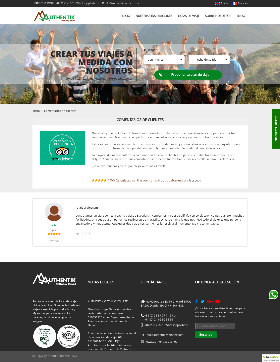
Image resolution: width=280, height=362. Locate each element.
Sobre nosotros (218, 16)
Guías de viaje (188, 16)
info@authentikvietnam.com (120, 3)
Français (240, 3)
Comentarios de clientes (60, 111)
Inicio (125, 16)
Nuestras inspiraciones (154, 16)
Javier (54, 225)
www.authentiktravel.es (161, 341)
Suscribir (206, 334)
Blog (241, 16)
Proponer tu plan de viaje (190, 74)
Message (54, 240)
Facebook (195, 180)
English (222, 3)
